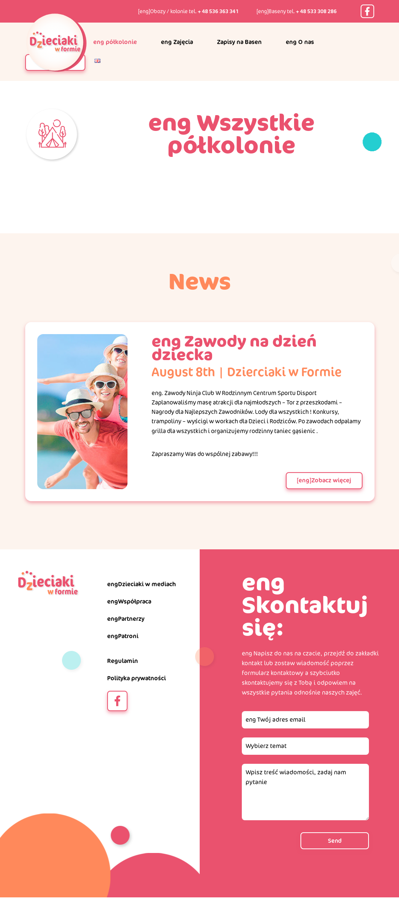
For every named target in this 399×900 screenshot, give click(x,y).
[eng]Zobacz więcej (323, 482)
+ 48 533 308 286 (316, 11)
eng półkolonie (115, 42)
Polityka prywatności (136, 680)
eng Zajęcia (177, 42)
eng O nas (300, 42)
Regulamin (122, 663)
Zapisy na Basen (239, 42)
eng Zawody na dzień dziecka (230, 347)
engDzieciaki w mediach (141, 586)
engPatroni (122, 638)
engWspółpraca (129, 604)
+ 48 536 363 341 (218, 11)
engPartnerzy (125, 621)
